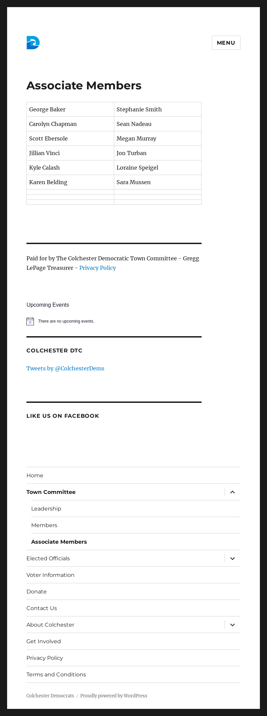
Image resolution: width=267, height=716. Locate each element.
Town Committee (51, 492)
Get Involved (43, 641)
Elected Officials (48, 558)
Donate (36, 591)
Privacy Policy (97, 267)
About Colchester (50, 625)
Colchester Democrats (50, 696)
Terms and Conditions (56, 674)
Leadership (46, 508)
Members (44, 525)
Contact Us (41, 608)
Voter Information (50, 575)
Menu (226, 43)
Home (34, 475)
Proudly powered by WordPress (113, 696)
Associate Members (59, 542)
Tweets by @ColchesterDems (65, 368)
